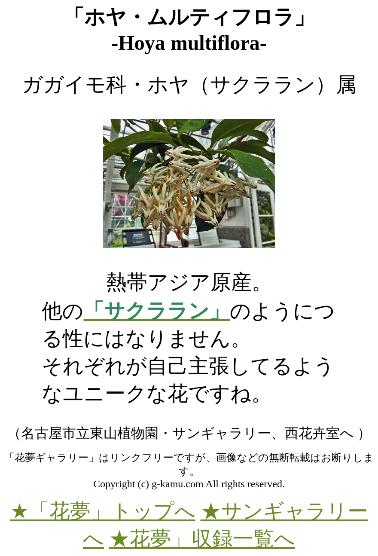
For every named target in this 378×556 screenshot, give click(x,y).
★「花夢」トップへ (102, 511)
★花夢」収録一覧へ (202, 538)
